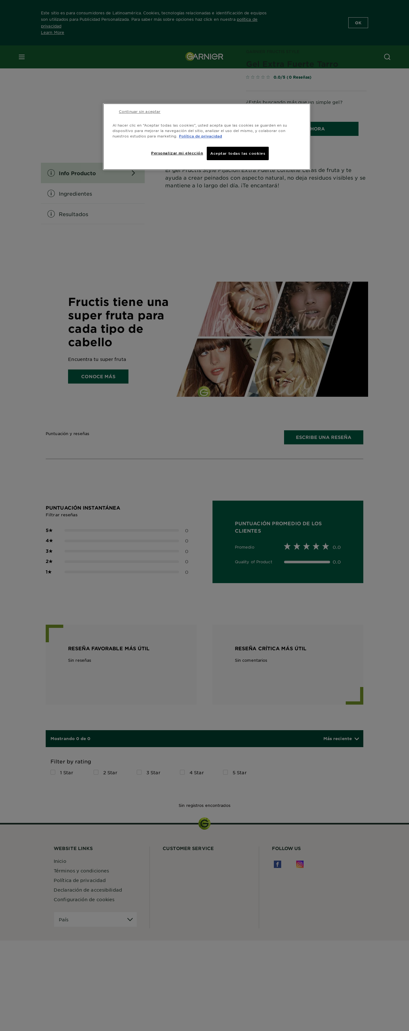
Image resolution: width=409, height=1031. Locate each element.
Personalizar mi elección (177, 153)
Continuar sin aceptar (139, 111)
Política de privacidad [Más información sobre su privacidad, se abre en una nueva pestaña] (200, 136)
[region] (207, 136)
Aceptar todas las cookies (237, 153)
